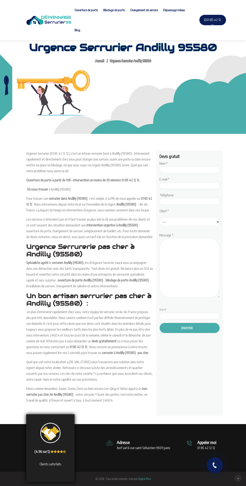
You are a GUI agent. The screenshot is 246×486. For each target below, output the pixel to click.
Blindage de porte (114, 10)
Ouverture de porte (86, 10)
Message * (189, 266)
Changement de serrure (144, 10)
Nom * (189, 166)
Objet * (164, 211)
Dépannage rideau (174, 10)
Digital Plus (144, 479)
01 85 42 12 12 (212, 23)
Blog (77, 30)
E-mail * (189, 182)
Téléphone (189, 198)
